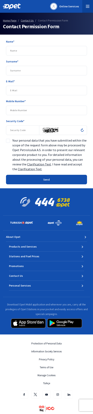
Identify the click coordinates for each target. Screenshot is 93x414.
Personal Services (20, 285)
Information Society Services (46, 351)
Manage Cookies (46, 375)
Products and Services (23, 246)
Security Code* (15, 121)
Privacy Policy (46, 359)
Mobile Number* (16, 101)
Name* (10, 41)
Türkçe (46, 383)
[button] (87, 6)
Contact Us (16, 276)
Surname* (12, 61)
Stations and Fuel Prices (24, 256)
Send (46, 179)
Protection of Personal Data (46, 343)
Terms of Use (46, 367)
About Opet (13, 237)
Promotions (16, 266)
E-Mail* (10, 81)
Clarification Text (39, 164)
